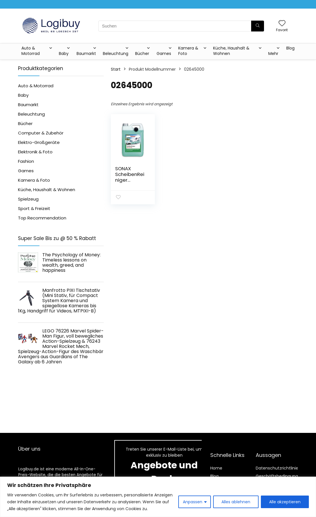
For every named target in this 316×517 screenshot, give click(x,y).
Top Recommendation (42, 218)
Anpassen (192, 502)
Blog (290, 48)
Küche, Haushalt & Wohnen (231, 50)
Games (164, 53)
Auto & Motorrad (30, 50)
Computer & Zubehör (40, 133)
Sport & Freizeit (34, 208)
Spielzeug (28, 199)
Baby (64, 53)
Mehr (273, 53)
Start (116, 69)
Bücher (142, 53)
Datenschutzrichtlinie (277, 468)
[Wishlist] (282, 23)
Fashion (26, 161)
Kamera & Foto (188, 50)
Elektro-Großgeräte (39, 142)
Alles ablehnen (235, 502)
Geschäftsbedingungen (279, 476)
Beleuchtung (115, 53)
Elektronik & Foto (35, 152)
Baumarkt (86, 53)
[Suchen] (257, 26)
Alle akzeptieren (285, 502)
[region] (158, 497)
